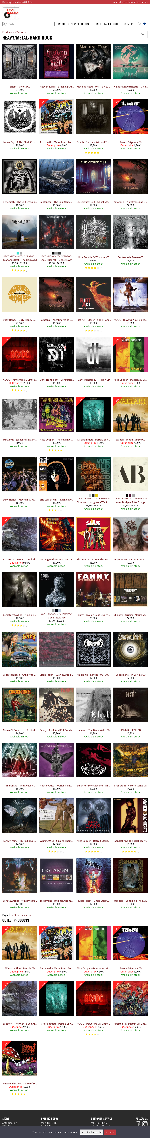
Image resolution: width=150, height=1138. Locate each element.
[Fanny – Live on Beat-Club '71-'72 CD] (93, 601)
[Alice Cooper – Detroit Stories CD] (93, 827)
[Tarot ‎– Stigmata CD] (130, 128)
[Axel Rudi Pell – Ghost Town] (56, 245)
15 (22, 915)
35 (30, 915)
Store (116, 24)
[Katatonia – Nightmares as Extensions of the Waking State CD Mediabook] (130, 185)
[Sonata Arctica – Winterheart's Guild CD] (19, 884)
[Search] (28, 24)
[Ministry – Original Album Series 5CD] (130, 601)
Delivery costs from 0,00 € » (17, 2)
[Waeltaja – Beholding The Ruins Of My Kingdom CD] (130, 884)
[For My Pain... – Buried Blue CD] (19, 827)
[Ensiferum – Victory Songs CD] (130, 769)
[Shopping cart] (139, 24)
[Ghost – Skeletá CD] (19, 70)
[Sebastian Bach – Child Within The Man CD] (19, 658)
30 (27, 915)
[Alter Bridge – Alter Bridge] (130, 485)
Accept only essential (91, 1132)
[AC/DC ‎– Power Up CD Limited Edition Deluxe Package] (19, 366)
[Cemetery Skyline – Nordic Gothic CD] (19, 601)
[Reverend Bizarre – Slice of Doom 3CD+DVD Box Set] (19, 1069)
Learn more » (70, 1132)
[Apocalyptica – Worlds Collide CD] (56, 769)
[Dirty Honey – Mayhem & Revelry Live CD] (19, 485)
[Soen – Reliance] (56, 601)
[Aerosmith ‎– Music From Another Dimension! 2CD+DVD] (56, 128)
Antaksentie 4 (9, 1123)
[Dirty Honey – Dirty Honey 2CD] (19, 306)
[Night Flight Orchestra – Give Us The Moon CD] (130, 70)
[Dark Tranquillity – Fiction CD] (93, 366)
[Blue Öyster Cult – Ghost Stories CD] (93, 185)
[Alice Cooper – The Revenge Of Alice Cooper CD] (56, 426)
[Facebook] (138, 1124)
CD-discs (20, 32)
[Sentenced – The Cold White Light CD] (56, 185)
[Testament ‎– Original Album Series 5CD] (56, 884)
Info (133, 24)
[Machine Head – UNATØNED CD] (93, 70)
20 (24, 915)
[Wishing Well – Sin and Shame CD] (56, 827)
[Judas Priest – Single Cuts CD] (93, 884)
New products (80, 24)
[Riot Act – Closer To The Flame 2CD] (93, 306)
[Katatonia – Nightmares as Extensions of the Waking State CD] (56, 306)
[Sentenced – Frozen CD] (130, 245)
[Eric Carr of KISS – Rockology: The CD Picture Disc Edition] (56, 485)
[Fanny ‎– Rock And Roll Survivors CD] (56, 714)
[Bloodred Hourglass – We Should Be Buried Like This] (93, 485)
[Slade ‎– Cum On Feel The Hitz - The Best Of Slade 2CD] (93, 543)
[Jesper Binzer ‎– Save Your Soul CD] (130, 543)
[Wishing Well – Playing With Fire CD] (56, 543)
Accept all (110, 1132)
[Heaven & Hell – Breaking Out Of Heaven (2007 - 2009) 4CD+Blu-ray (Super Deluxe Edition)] (56, 70)
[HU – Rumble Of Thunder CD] (93, 245)
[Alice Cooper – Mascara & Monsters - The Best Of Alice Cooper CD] (130, 366)
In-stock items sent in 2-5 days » (130, 2)
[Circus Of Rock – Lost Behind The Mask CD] (19, 714)
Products (63, 24)
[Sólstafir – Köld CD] (130, 714)
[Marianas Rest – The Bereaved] (19, 245)
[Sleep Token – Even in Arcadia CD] (56, 658)
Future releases (101, 24)
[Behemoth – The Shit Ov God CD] (19, 185)
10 (19, 915)
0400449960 (101, 1123)
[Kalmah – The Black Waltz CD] (93, 714)
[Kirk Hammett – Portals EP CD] (93, 426)
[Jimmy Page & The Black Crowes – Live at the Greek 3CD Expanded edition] (19, 128)
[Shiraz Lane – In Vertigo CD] (130, 658)
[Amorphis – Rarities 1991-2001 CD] (93, 658)
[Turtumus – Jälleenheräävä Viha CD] (19, 426)
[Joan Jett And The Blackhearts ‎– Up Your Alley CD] (130, 827)
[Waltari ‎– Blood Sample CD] (130, 426)
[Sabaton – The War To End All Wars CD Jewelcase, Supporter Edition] (19, 543)
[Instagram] (145, 1124)
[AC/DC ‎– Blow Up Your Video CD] (130, 306)
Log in (125, 24)
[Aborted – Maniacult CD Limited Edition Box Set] (130, 1010)
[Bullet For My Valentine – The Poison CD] (93, 769)
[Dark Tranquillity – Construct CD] (56, 366)
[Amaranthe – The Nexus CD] (19, 769)
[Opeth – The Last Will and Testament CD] (93, 128)
